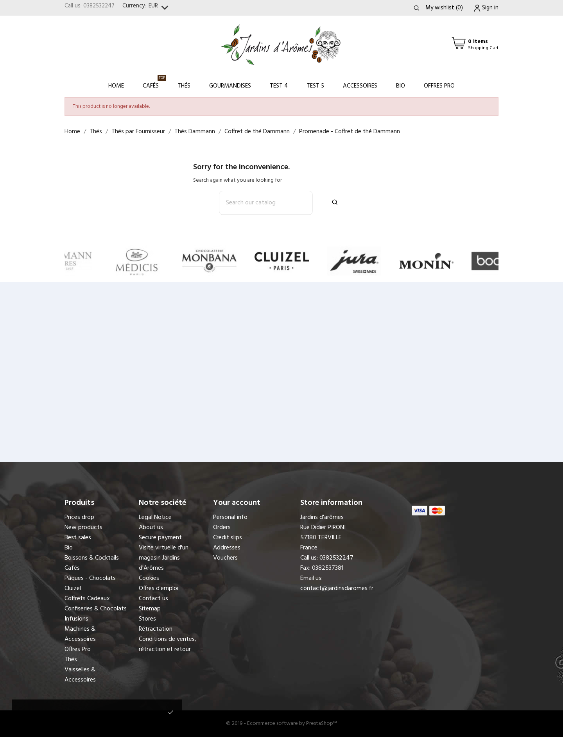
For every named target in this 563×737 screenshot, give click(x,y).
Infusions (76, 619)
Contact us (153, 599)
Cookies (149, 578)
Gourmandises (230, 86)
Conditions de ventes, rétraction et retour (167, 644)
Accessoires (360, 86)
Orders (222, 527)
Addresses (226, 548)
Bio (400, 86)
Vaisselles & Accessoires (80, 675)
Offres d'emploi (158, 588)
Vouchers (225, 558)
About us (151, 527)
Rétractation (155, 629)
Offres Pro (439, 86)
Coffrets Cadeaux (87, 599)
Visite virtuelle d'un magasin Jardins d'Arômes (163, 558)
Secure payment (160, 538)
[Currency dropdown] (160, 8)
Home (116, 86)
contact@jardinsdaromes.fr (336, 588)
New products (83, 527)
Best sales (78, 538)
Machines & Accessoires (80, 634)
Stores (147, 619)
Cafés (154, 83)
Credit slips (227, 538)
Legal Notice (155, 517)
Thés (184, 86)
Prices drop (79, 517)
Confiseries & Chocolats (96, 609)
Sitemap (150, 609)
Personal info (230, 517)
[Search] (266, 203)
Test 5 (315, 86)
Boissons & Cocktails (92, 558)
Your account (236, 503)
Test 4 (279, 86)
